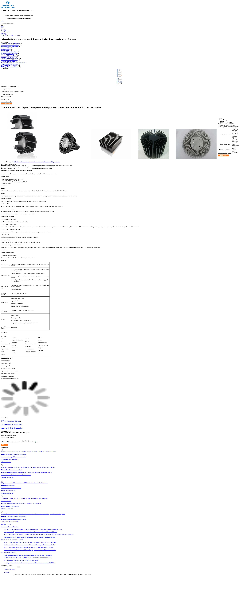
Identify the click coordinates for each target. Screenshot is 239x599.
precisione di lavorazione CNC (8, 51)
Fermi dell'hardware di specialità (9, 46)
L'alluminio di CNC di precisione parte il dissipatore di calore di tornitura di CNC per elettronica (37, 162)
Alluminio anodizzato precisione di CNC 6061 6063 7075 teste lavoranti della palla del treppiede (24, 499)
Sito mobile (6, 572)
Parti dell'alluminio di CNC (13, 36)
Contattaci (3, 33)
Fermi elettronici (5, 50)
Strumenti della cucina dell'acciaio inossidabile (13, 62)
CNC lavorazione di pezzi (10, 421)
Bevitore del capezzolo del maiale (9, 53)
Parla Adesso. (4, 34)
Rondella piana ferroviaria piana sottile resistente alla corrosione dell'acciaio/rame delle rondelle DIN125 (29, 563)
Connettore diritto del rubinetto (9, 56)
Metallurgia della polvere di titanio (10, 66)
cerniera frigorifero (6, 49)
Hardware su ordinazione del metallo (10, 43)
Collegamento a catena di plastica (9, 64)
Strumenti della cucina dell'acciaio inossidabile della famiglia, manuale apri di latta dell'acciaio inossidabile (30, 550)
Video (2, 27)
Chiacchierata (224, 155)
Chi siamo (3, 29)
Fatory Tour (3, 30)
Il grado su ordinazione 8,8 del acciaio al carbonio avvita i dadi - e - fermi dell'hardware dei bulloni (28, 555)
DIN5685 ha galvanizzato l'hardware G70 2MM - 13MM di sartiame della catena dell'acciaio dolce (27, 558)
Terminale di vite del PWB (7, 57)
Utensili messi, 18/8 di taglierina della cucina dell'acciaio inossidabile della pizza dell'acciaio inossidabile (29, 545)
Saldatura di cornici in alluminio (9, 65)
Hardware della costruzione (8, 61)
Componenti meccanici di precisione (10, 45)
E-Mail (5, 570)
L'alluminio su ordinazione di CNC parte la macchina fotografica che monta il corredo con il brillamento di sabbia (28, 452)
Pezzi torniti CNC (5, 47)
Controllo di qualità (5, 31)
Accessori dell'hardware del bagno (9, 58)
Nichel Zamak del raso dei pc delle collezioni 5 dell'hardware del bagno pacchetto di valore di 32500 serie (29, 537)
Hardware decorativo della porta (9, 60)
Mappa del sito (11, 570)
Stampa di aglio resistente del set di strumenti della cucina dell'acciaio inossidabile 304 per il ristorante (28, 548)
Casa (2, 25)
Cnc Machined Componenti (11, 424)
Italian (2, 20)
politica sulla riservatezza (7, 575)
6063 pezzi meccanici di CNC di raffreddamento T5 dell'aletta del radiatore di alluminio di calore (24, 483)
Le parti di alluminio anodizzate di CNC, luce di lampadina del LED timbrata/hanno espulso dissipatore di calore (28, 467)
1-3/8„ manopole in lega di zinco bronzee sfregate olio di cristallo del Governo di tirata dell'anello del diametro (30, 532)
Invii (19, 567)
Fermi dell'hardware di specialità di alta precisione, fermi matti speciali (21, 560)
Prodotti (3, 26)
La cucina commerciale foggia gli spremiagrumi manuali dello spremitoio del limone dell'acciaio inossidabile (30, 542)
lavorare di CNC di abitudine (12, 428)
